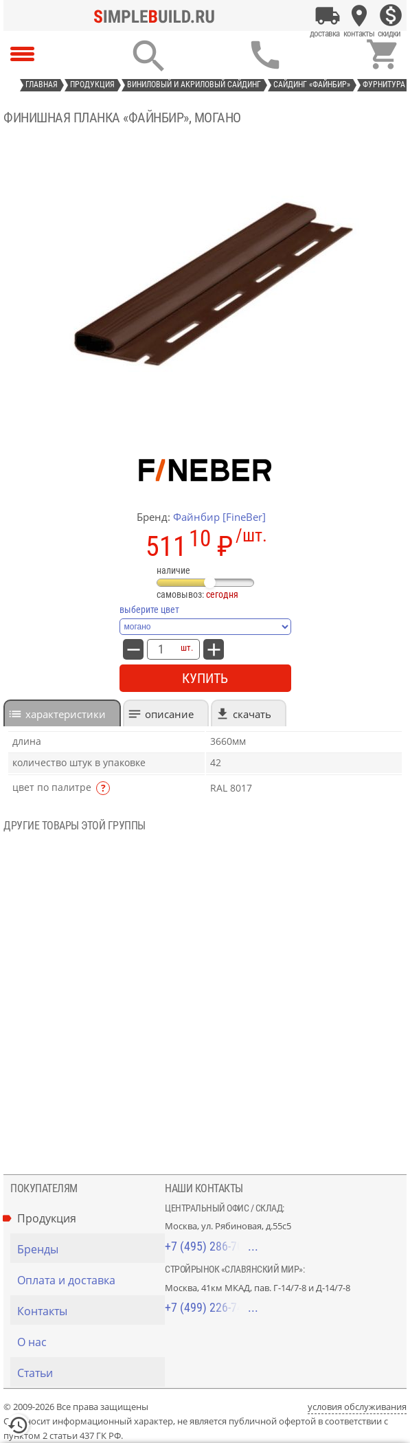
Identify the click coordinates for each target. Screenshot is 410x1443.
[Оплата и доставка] (327, 16)
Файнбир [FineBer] (219, 517)
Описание (169, 714)
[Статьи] (91, 1373)
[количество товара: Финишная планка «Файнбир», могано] (160, 649)
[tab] (62, 713)
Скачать (252, 714)
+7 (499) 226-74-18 (211, 1307)
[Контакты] (359, 16)
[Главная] (158, 16)
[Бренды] (91, 1249)
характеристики (65, 714)
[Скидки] (391, 16)
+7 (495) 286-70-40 (211, 1246)
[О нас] (91, 1342)
